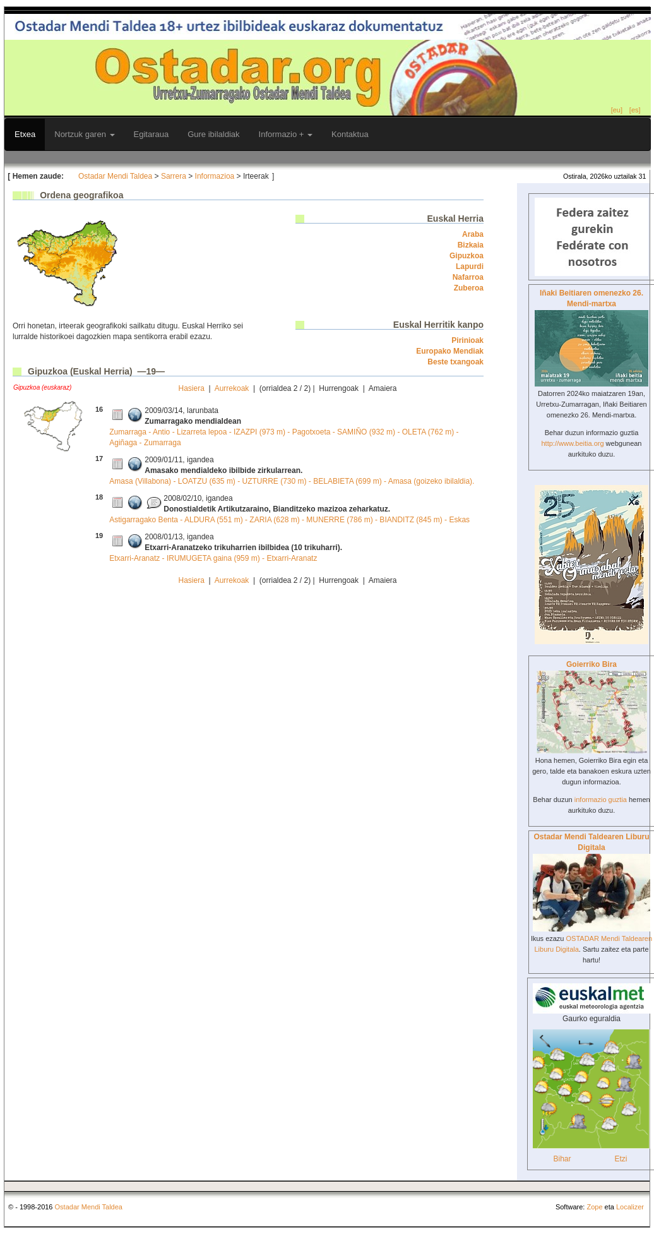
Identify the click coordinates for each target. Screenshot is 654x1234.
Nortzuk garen (84, 134)
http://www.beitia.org (572, 443)
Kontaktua (350, 134)
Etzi (620, 1158)
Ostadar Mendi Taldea (115, 176)
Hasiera (192, 388)
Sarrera (173, 176)
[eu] (616, 110)
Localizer (630, 1207)
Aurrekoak (232, 388)
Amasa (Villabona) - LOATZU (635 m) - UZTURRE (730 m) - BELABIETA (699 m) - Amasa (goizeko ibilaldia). (291, 481)
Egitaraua (151, 134)
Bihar (562, 1158)
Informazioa (215, 176)
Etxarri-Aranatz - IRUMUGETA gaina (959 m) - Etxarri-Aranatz (213, 558)
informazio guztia (600, 799)
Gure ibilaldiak (213, 134)
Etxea (25, 134)
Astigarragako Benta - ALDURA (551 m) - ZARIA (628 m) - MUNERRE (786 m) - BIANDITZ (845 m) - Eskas (289, 519)
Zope (594, 1207)
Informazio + (286, 134)
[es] (635, 110)
